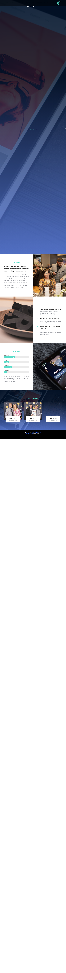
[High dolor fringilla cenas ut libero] (38, 319)
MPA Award (12, 418)
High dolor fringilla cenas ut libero (50, 319)
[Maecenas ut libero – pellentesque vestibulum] (38, 326)
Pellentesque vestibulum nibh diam (50, 309)
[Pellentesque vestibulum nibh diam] (38, 309)
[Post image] (13, 411)
